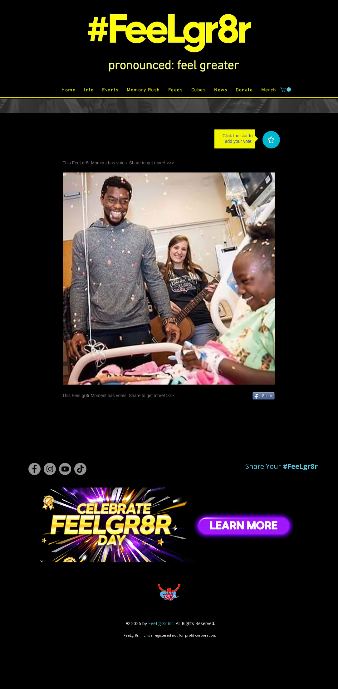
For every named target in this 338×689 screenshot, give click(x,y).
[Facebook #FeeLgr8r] (34, 469)
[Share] (263, 396)
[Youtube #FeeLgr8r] (65, 469)
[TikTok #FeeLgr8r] (80, 469)
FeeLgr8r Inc (161, 623)
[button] (173, 66)
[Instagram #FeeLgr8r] (50, 469)
